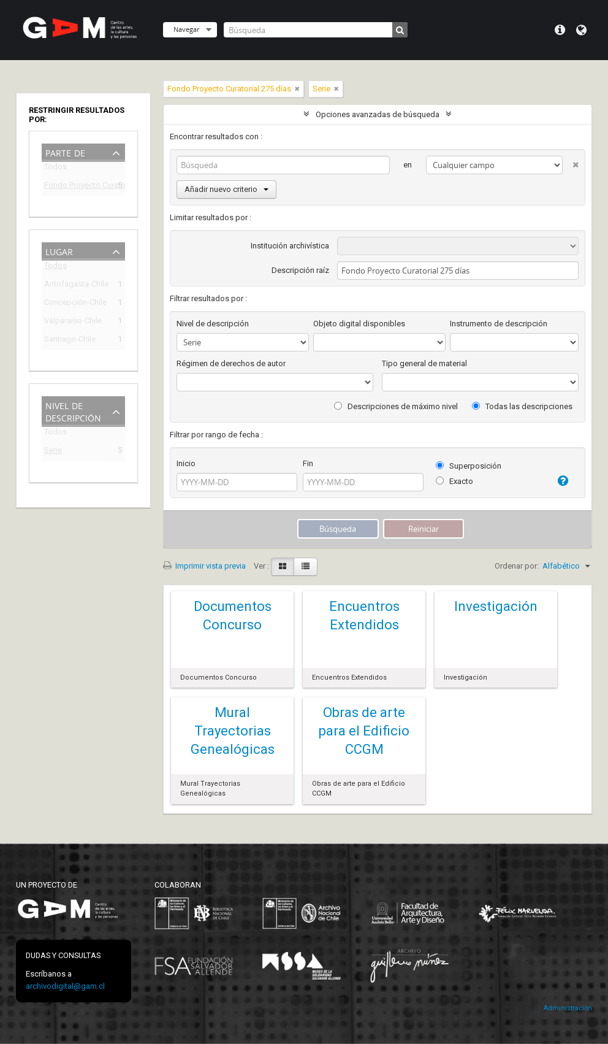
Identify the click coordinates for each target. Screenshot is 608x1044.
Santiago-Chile (70, 341)
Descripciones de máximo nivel (396, 406)
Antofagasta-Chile (74, 285)
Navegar (186, 29)
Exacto (454, 481)
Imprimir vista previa (204, 565)
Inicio (186, 463)
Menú (560, 30)
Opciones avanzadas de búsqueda (377, 114)
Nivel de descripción (73, 410)
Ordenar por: (517, 565)
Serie (53, 452)
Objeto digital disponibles (359, 323)
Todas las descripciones (522, 406)
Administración (567, 1008)
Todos (55, 169)
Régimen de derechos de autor (231, 363)
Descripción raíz (300, 270)
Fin (308, 463)
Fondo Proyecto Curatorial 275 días (74, 187)
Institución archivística (290, 245)
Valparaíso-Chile (73, 322)
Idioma (581, 30)
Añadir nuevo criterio (226, 189)
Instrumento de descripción (498, 323)
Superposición (468, 465)
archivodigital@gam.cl (65, 986)
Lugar (59, 250)
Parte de (65, 152)
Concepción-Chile (74, 304)
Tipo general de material (424, 363)
